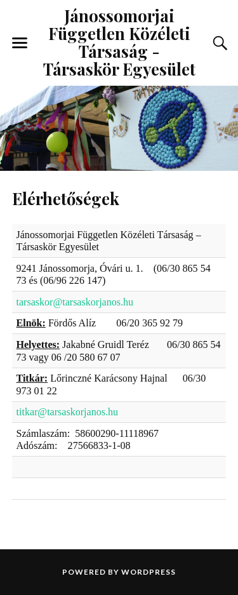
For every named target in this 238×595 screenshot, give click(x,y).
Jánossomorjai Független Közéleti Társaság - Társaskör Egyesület (119, 41)
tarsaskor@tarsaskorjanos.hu (75, 302)
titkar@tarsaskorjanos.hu (68, 411)
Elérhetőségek (65, 198)
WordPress (148, 572)
